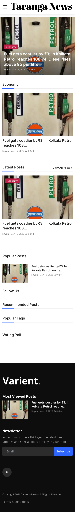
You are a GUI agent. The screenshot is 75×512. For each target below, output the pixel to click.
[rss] (7, 472)
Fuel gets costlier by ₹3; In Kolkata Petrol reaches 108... (37, 142)
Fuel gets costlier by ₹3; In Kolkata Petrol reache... (49, 268)
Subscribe (63, 451)
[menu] (5, 7)
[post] (37, 46)
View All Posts (63, 167)
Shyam (7, 69)
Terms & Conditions (15, 502)
